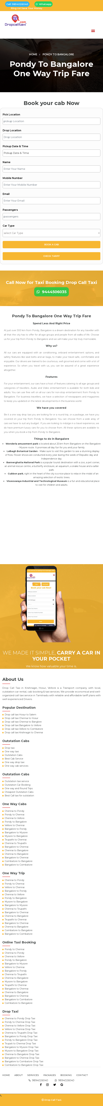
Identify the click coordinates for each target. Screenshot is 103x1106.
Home (33, 54)
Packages (49, 1075)
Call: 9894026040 (17, 4)
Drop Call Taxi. (53, 1099)
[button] (93, 31)
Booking (66, 1075)
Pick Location (11, 114)
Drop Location (12, 130)
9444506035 (51, 292)
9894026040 (38, 1080)
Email (6, 194)
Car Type (9, 225)
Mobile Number (13, 178)
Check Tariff (51, 256)
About (18, 1075)
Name (6, 162)
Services (33, 1075)
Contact (82, 1075)
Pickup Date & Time (15, 146)
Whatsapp (43, 4)
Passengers (10, 209)
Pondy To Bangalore (58, 54)
